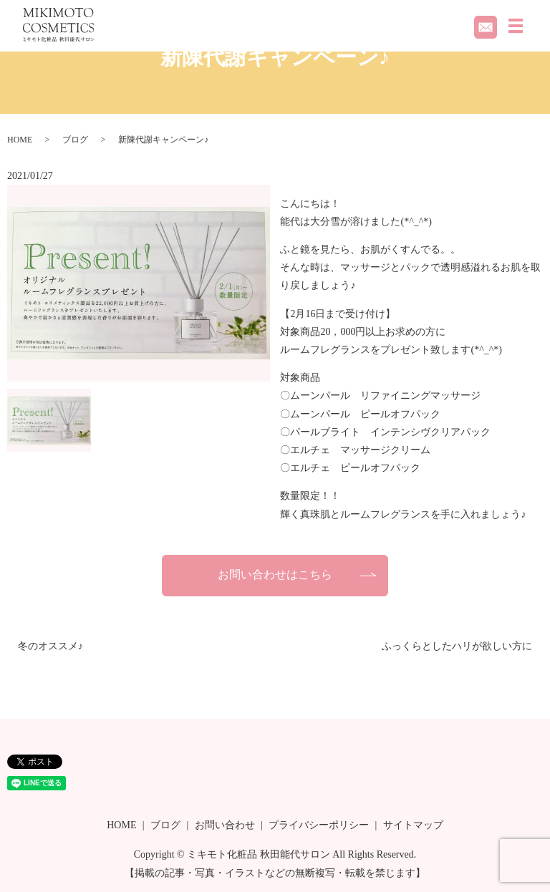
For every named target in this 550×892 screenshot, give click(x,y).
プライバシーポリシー (319, 825)
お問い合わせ (225, 825)
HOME (19, 140)
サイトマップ (413, 825)
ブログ (75, 140)
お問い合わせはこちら (275, 574)
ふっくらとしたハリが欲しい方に (457, 646)
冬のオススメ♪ (50, 646)
